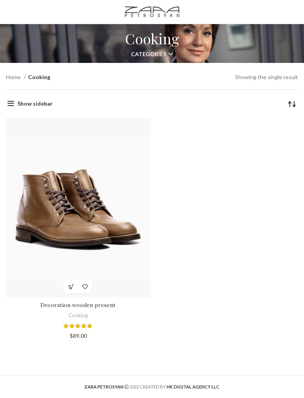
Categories (148, 54)
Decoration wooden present (78, 305)
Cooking (78, 315)
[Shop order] (292, 104)
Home (14, 77)
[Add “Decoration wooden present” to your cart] (71, 287)
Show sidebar (35, 103)
